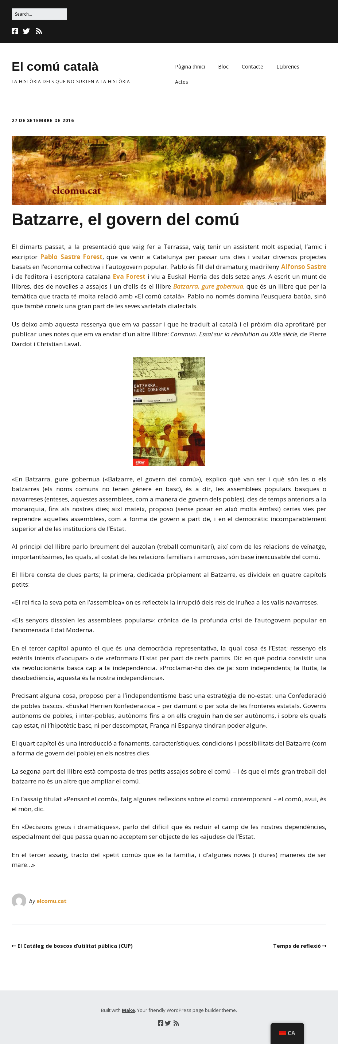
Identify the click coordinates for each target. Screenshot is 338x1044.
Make (128, 1010)
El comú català (55, 66)
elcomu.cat (51, 900)
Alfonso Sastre (303, 266)
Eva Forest (129, 276)
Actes (181, 81)
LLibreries (287, 66)
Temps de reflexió (297, 945)
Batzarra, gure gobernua (208, 286)
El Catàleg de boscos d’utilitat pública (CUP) (75, 945)
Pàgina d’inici (190, 66)
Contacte (252, 66)
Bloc (223, 66)
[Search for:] (39, 14)
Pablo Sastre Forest (71, 257)
